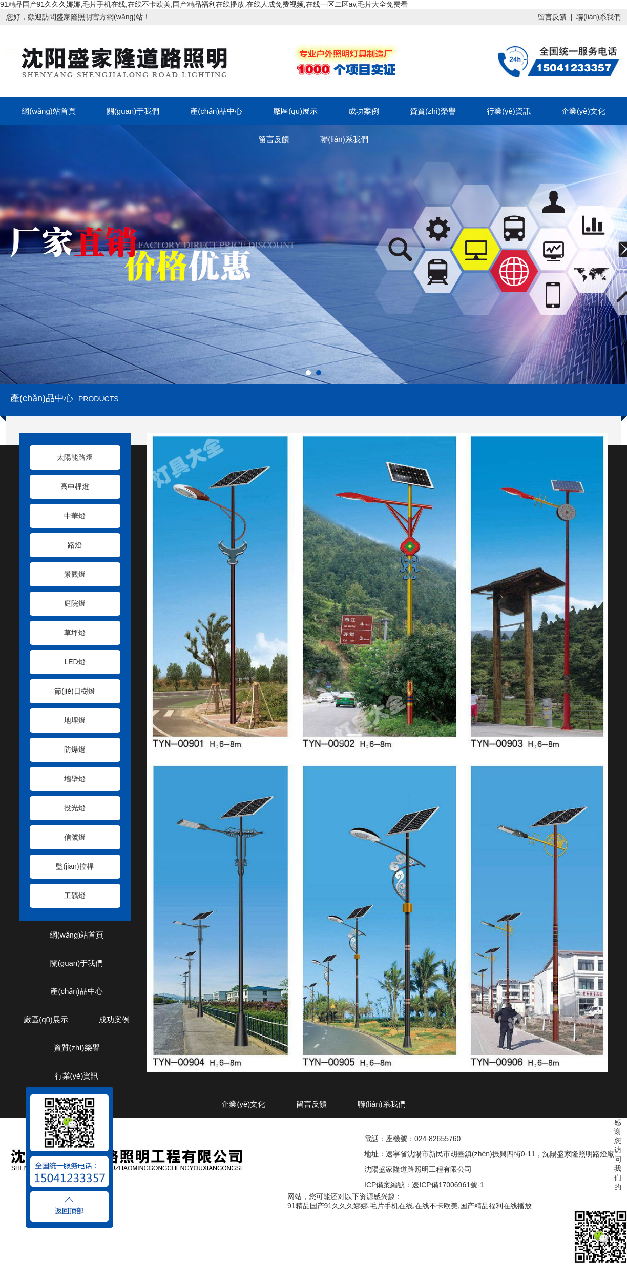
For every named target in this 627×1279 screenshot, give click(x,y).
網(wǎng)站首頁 (49, 111)
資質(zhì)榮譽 (433, 111)
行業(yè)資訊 (509, 111)
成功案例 (363, 111)
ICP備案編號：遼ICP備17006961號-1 (424, 1185)
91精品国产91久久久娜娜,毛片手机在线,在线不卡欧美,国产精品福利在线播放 (409, 1206)
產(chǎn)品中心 (216, 111)
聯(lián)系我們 (598, 17)
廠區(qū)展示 (295, 111)
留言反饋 (552, 17)
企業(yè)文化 (583, 111)
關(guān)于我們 (133, 111)
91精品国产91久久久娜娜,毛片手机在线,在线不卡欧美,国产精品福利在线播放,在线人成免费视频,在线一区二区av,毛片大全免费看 (204, 4)
